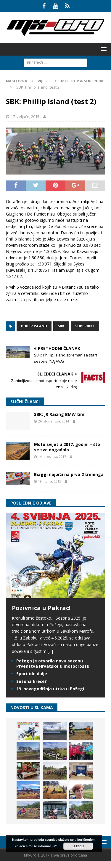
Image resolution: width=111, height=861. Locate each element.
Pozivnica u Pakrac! (41, 608)
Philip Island (34, 326)
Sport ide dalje (31, 673)
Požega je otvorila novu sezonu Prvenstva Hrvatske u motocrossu (52, 663)
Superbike (85, 326)
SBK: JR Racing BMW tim (59, 414)
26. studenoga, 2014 (53, 421)
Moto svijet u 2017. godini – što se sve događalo (67, 447)
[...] (50, 651)
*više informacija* (43, 846)
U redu (78, 846)
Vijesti (44, 81)
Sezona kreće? (31, 681)
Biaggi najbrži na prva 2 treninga (69, 474)
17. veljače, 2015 (25, 116)
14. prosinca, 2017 (52, 456)
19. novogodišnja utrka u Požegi (50, 689)
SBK (61, 326)
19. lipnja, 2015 (49, 481)
